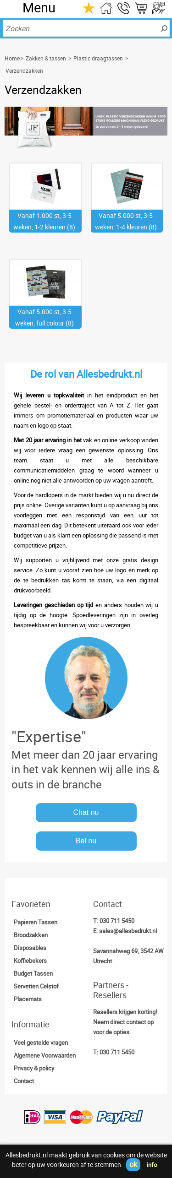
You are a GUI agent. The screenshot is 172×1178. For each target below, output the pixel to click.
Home (12, 58)
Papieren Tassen (35, 922)
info (152, 1165)
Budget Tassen (33, 973)
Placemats (28, 999)
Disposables (30, 948)
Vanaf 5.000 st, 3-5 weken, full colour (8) (44, 317)
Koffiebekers (30, 960)
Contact (24, 1081)
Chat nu (86, 812)
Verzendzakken (24, 70)
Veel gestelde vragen (41, 1042)
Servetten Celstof (36, 986)
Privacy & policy (34, 1068)
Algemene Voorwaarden (45, 1055)
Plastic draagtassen (98, 58)
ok (133, 1164)
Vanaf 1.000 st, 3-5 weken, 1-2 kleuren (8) (44, 221)
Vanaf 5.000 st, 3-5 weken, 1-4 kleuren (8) (126, 221)
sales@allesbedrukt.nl (128, 931)
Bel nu (86, 841)
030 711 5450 (117, 921)
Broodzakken (31, 935)
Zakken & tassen (46, 58)
